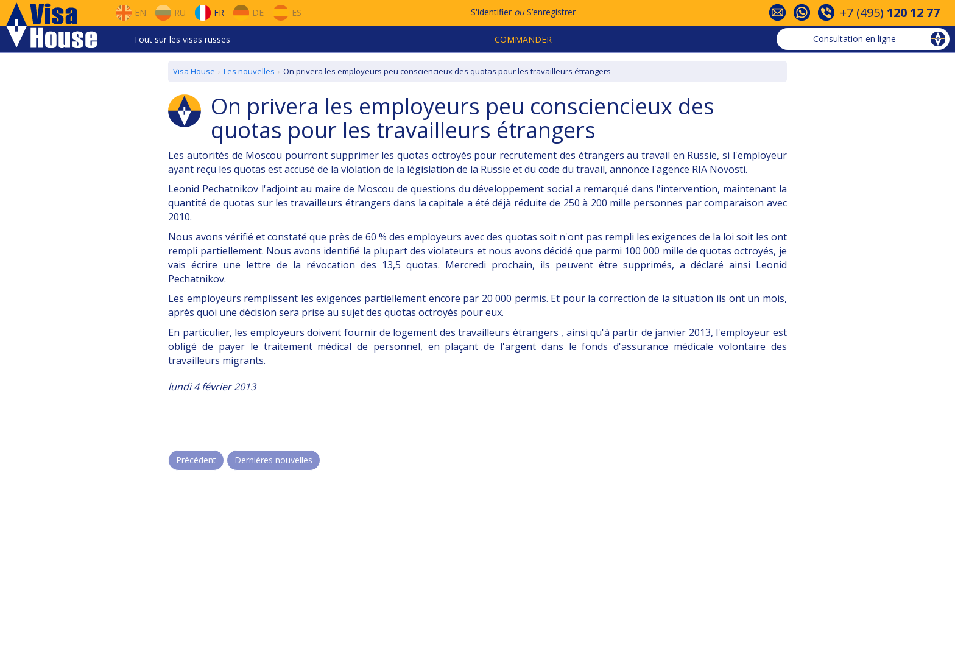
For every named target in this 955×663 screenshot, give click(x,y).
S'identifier (491, 12)
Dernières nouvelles (273, 460)
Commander (523, 39)
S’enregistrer (551, 12)
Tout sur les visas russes (181, 39)
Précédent (196, 460)
